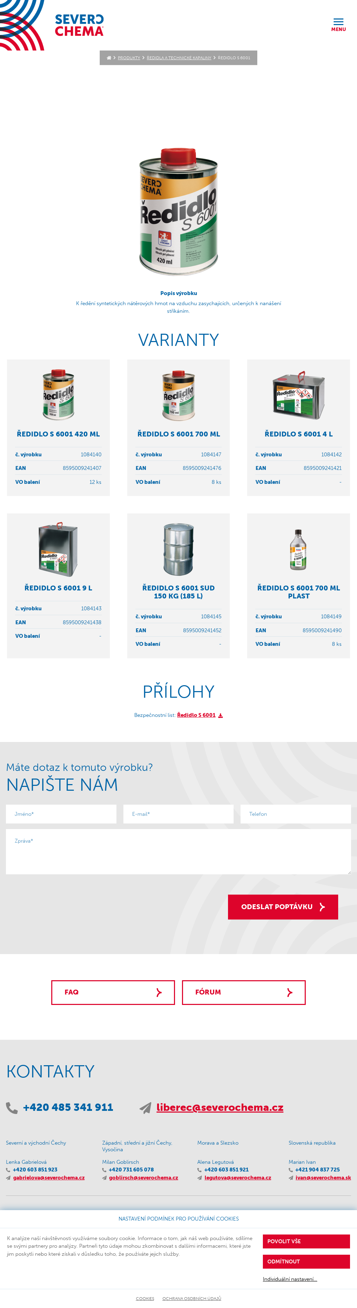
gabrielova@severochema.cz (49, 1178)
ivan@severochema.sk (323, 1178)
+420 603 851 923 (35, 1170)
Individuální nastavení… (290, 1279)
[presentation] (59, 893)
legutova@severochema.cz (238, 1178)
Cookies (145, 1298)
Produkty (129, 57)
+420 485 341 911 (68, 1107)
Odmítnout (283, 1262)
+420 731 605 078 (131, 1170)
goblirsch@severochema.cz (143, 1178)
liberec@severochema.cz (220, 1107)
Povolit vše (284, 1241)
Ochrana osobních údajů (191, 1298)
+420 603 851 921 (226, 1170)
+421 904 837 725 (317, 1170)
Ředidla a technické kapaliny (179, 57)
